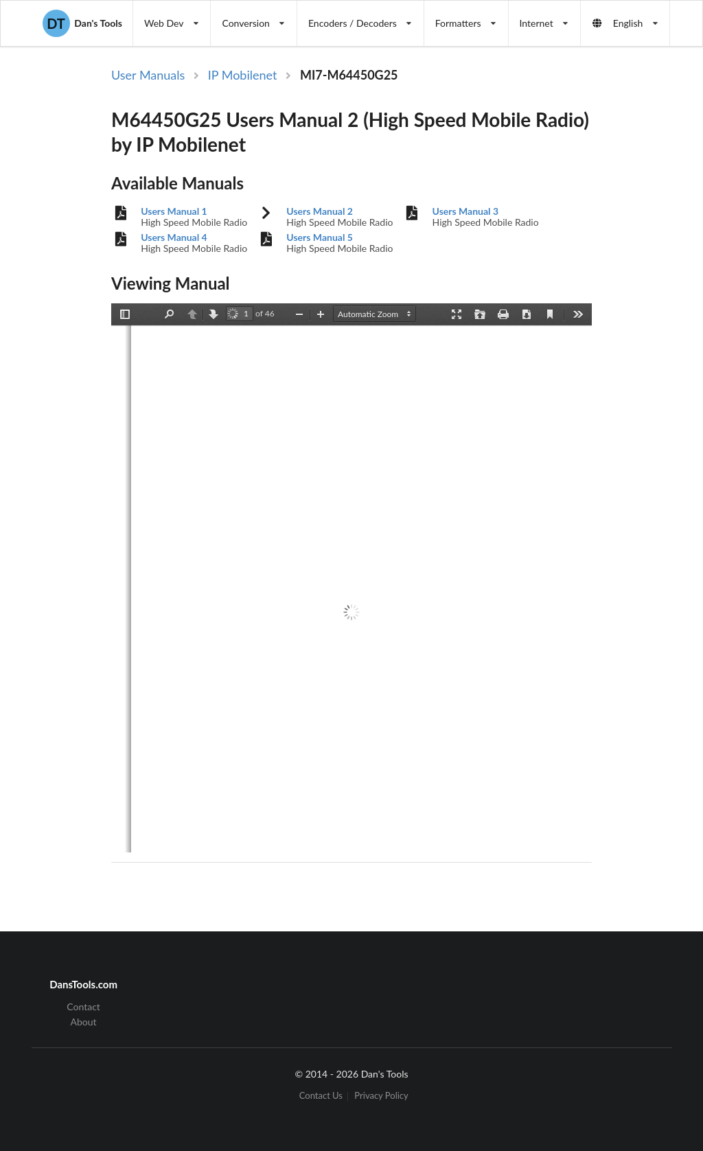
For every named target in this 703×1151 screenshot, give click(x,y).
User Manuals (148, 74)
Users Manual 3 (466, 211)
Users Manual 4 (174, 237)
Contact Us (321, 1096)
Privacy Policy (381, 1096)
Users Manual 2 (319, 211)
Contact (83, 1006)
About (84, 1021)
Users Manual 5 (319, 237)
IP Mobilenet (242, 74)
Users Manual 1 (174, 211)
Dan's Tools (82, 23)
